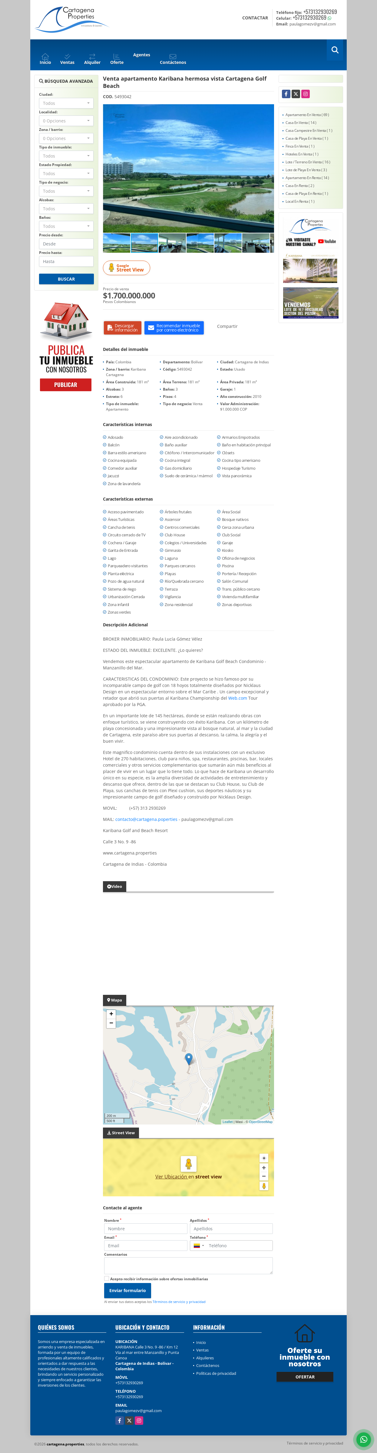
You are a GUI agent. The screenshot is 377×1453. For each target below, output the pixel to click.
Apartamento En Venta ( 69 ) (307, 114)
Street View (127, 268)
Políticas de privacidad (216, 1373)
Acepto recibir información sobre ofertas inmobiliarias (159, 1278)
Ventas (202, 1350)
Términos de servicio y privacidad (179, 1301)
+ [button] (111, 1014)
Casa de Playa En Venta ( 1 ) (307, 138)
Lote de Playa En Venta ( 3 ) (306, 169)
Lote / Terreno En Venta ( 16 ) (308, 162)
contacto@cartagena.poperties (146, 819)
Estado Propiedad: (55, 164)
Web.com (237, 698)
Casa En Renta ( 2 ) (300, 185)
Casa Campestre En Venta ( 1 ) (309, 130)
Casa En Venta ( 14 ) (301, 122)
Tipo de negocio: (53, 182)
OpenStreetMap (261, 1122)
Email (110, 1237)
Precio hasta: (50, 252)
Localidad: (48, 112)
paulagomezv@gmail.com (138, 1410)
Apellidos (199, 1220)
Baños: (45, 217)
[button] (268, 110)
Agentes (141, 55)
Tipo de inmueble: (55, 147)
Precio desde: (51, 235)
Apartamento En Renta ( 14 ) (307, 177)
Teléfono (199, 1237)
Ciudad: (46, 94)
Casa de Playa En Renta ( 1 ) (307, 193)
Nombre (112, 1220)
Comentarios (115, 1254)
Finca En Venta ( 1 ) (300, 146)
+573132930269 (320, 11)
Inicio (201, 1342)
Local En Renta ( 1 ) (300, 201)
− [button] (111, 1023)
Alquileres (205, 1358)
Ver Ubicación (171, 1176)
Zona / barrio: (51, 129)
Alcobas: (46, 199)
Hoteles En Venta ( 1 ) (302, 154)
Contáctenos (207, 1365)
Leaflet (228, 1122)
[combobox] (66, 103)
